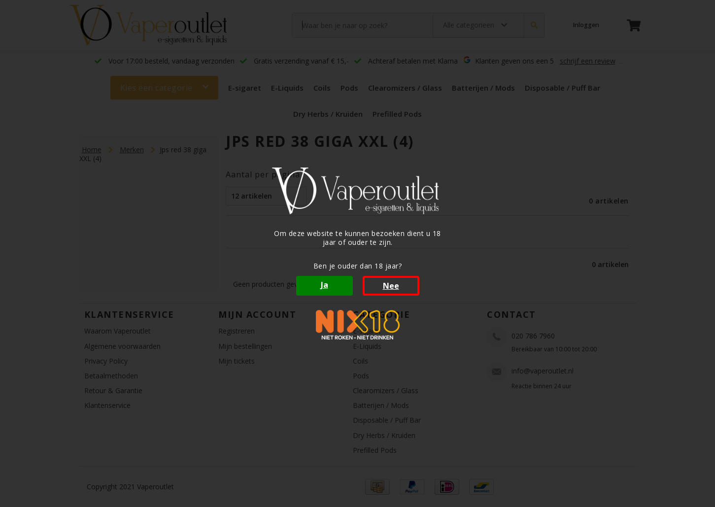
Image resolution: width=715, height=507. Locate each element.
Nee (391, 285)
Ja (324, 284)
